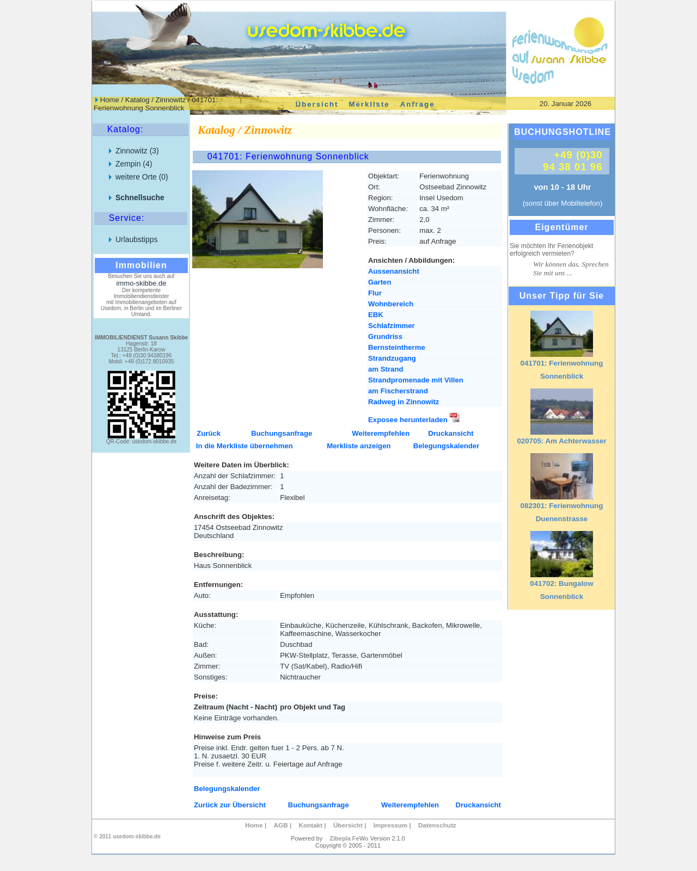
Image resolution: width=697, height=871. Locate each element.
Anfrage (417, 104)
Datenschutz (437, 825)
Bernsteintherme (396, 347)
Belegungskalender (446, 446)
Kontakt (310, 825)
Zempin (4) (133, 163)
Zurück (209, 433)
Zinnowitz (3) (137, 150)
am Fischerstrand (398, 391)
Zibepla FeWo (348, 838)
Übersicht (317, 104)
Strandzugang (392, 358)
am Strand (385, 369)
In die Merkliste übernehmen (244, 446)
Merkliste (368, 104)
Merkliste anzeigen (358, 446)
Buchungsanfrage (281, 433)
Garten (380, 282)
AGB (281, 825)
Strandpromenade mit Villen (415, 380)
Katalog (137, 100)
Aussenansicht (393, 271)
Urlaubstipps (136, 239)
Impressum (391, 825)
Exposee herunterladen (414, 420)
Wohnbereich (390, 304)
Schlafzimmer (391, 326)
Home (109, 100)
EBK (375, 315)
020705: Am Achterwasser (561, 441)
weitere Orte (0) (141, 176)
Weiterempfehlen (380, 433)
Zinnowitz (171, 100)
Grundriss (385, 336)
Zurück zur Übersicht (230, 805)
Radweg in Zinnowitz (403, 402)
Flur (375, 293)
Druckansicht (451, 433)
